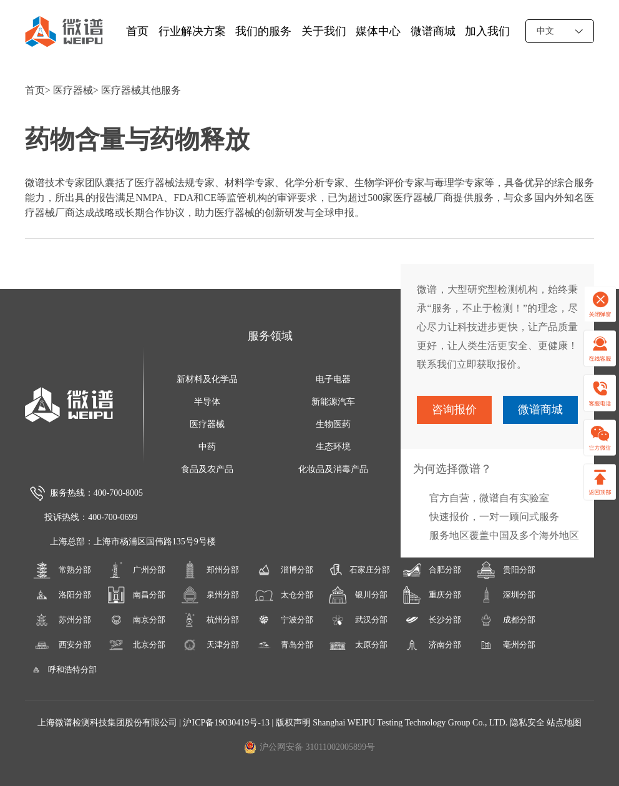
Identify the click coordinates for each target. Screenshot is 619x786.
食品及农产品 (207, 469)
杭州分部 (209, 620)
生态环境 (333, 446)
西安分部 (61, 645)
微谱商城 (433, 31)
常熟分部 (61, 570)
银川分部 (357, 595)
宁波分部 (284, 620)
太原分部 (357, 645)
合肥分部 (431, 570)
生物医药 (333, 424)
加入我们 (487, 31)
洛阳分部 (61, 595)
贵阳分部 (506, 570)
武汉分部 (357, 620)
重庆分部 (431, 595)
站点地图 (564, 722)
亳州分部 (506, 645)
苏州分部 (61, 620)
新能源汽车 (333, 401)
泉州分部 (209, 595)
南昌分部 (136, 595)
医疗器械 (73, 90)
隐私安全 (527, 722)
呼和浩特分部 (62, 670)
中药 (207, 446)
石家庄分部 (358, 570)
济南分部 (431, 645)
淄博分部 (284, 570)
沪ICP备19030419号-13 (227, 722)
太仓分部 (284, 595)
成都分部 (506, 620)
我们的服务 (263, 31)
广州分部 (136, 570)
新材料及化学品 (207, 379)
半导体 (207, 401)
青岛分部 (284, 645)
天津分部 (209, 645)
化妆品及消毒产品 (333, 469)
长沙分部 (431, 620)
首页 (137, 31)
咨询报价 (454, 409)
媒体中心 (378, 31)
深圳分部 (506, 595)
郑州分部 (209, 570)
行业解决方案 (192, 31)
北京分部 (136, 645)
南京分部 (136, 620)
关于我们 (323, 31)
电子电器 (333, 379)
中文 (560, 31)
